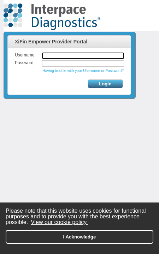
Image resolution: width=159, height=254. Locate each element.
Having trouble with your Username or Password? (83, 71)
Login (105, 83)
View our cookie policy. (59, 222)
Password (24, 62)
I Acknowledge (79, 237)
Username (24, 55)
